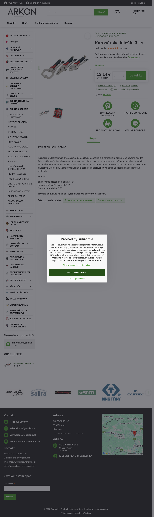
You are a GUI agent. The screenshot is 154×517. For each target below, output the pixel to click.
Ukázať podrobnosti (77, 279)
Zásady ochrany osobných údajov (77, 265)
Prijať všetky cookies (77, 272)
